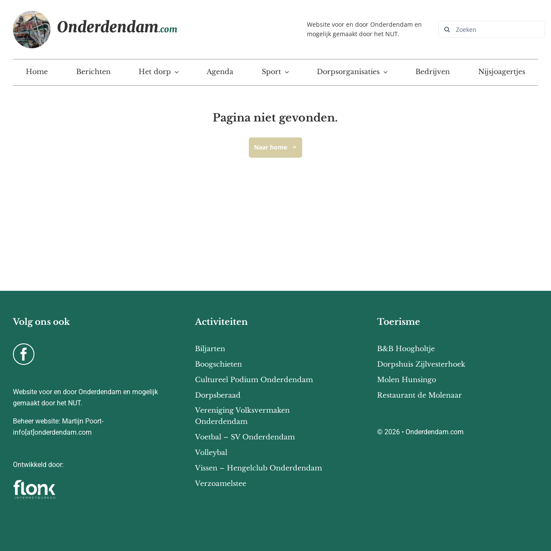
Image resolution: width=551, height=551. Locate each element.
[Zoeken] (491, 29)
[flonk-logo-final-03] (34, 482)
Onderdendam (117, 27)
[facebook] (23, 354)
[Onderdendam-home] (31, 14)
